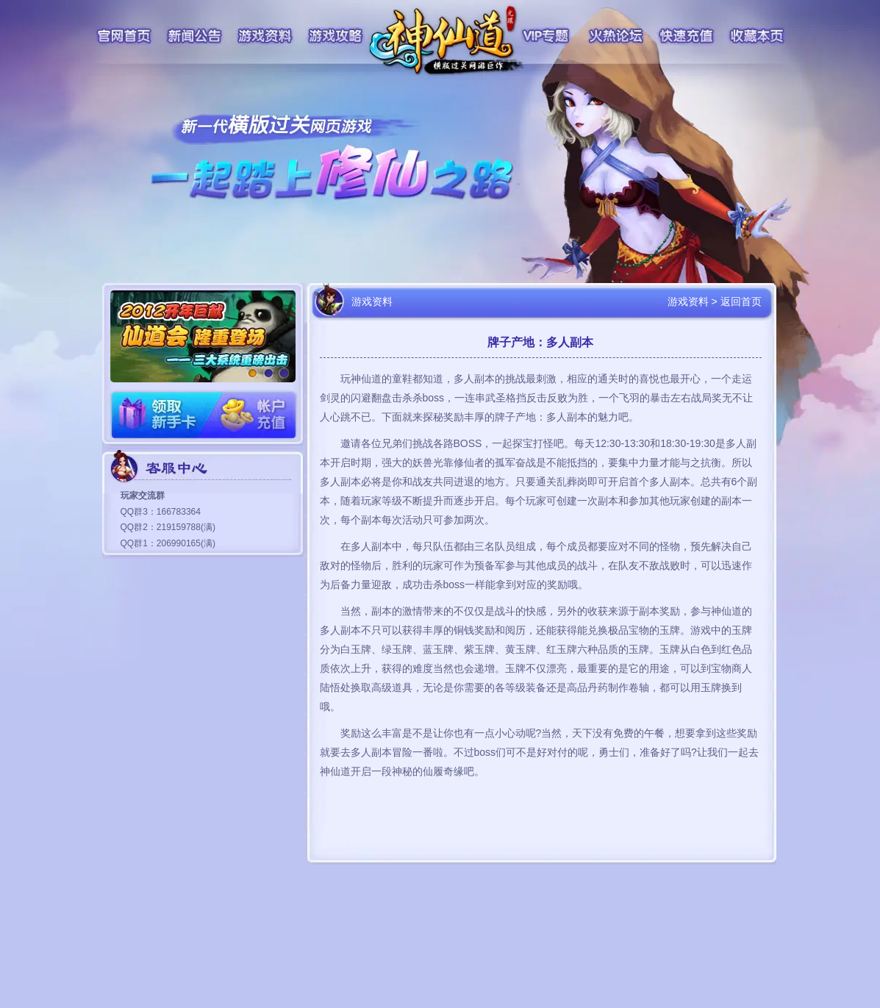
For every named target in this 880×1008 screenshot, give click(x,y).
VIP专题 (547, 36)
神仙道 (447, 40)
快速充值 (686, 36)
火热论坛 (616, 36)
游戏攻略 (336, 36)
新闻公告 (195, 36)
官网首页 (123, 36)
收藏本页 (758, 36)
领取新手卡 (157, 415)
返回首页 (741, 301)
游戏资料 (265, 36)
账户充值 (251, 415)
